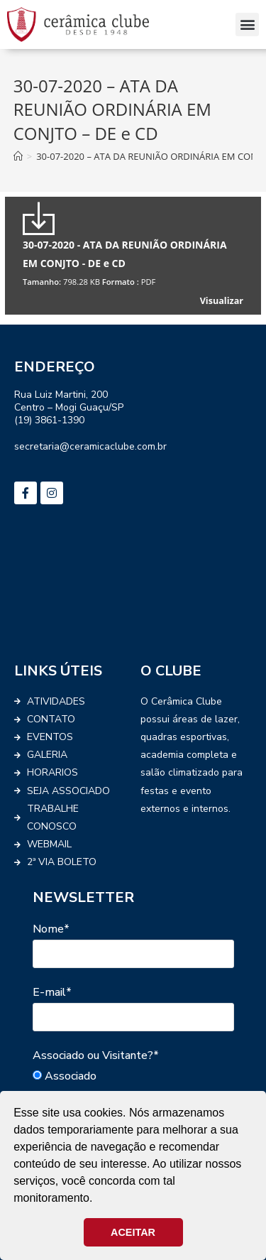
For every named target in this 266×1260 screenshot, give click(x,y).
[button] (247, 24)
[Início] (18, 156)
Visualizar (221, 301)
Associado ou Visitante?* (96, 1055)
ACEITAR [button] (133, 1232)
